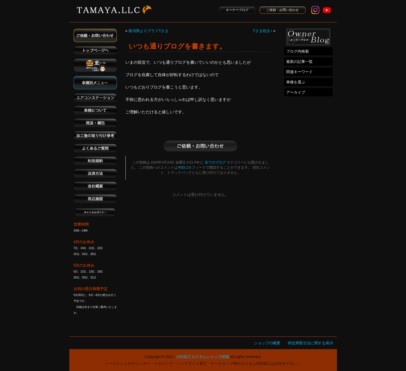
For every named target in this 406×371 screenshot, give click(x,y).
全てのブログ (215, 162)
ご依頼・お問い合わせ (282, 10)
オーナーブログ (237, 10)
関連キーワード (299, 72)
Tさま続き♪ (262, 31)
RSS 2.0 (184, 167)
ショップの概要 (267, 343)
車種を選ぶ (295, 82)
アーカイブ (295, 92)
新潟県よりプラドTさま (148, 31)
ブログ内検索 (297, 51)
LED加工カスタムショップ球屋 (202, 357)
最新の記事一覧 (299, 61)
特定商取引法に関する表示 (310, 343)
